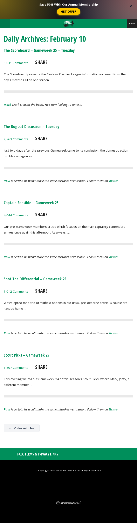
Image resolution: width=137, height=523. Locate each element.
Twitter (113, 181)
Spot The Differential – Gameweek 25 (35, 279)
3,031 (16, 63)
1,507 (16, 367)
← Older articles (21, 428)
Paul (7, 181)
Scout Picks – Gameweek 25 (26, 355)
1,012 (16, 291)
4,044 (16, 215)
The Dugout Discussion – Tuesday (31, 126)
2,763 (16, 139)
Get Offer (68, 11)
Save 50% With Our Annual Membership (68, 4)
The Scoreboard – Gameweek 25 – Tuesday (39, 50)
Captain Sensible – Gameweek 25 (31, 202)
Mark (7, 104)
